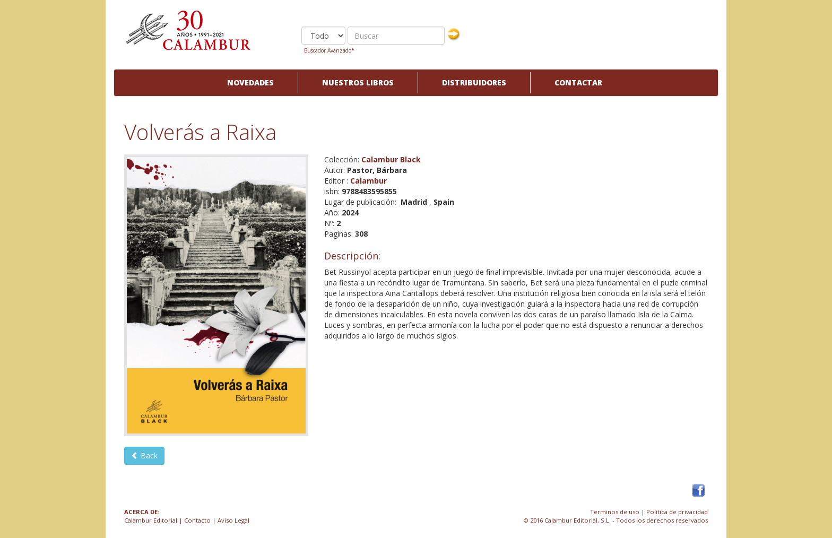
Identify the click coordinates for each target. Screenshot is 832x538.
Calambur (368, 181)
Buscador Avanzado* (329, 50)
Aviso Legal (233, 520)
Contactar (578, 82)
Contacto (197, 520)
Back (144, 455)
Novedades (250, 82)
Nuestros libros (358, 82)
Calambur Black (391, 159)
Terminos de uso (614, 512)
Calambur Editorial (150, 520)
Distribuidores (474, 82)
